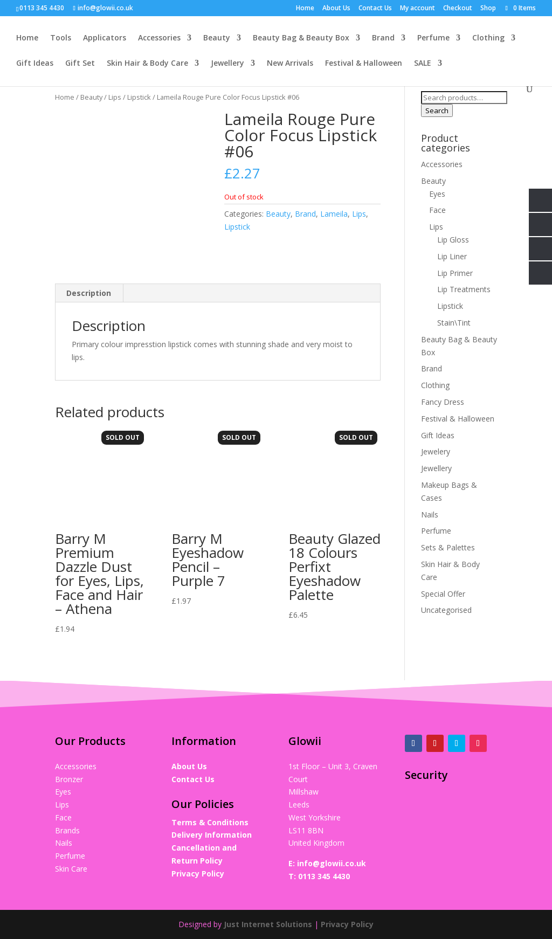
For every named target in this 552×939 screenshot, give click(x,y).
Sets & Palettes (448, 547)
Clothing (488, 38)
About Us (336, 8)
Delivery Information (211, 835)
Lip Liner (452, 256)
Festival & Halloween (363, 63)
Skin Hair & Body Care (147, 63)
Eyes (437, 194)
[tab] (88, 293)
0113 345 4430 (324, 876)
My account (417, 8)
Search (436, 110)
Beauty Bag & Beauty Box (301, 38)
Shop (488, 8)
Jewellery (227, 63)
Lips (114, 97)
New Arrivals (290, 63)
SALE (422, 63)
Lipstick (139, 97)
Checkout (457, 8)
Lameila (334, 214)
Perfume (433, 38)
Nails (429, 514)
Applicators (104, 38)
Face (437, 210)
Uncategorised (446, 610)
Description (88, 293)
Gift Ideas (34, 63)
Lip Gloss (453, 239)
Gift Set (80, 63)
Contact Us (375, 8)
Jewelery (435, 451)
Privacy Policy (197, 873)
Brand (383, 38)
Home (305, 8)
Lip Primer (455, 273)
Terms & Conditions (210, 822)
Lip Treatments (464, 289)
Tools (60, 38)
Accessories (159, 38)
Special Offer (443, 594)
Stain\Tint (454, 322)
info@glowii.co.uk (331, 863)
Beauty (216, 38)
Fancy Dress (442, 402)
